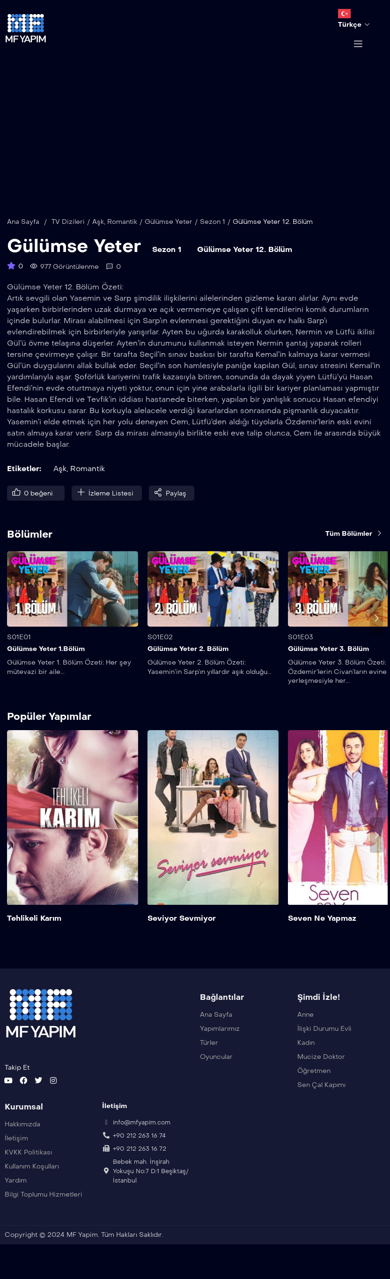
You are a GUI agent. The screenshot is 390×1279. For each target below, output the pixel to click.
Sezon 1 (212, 236)
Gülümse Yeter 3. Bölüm (328, 663)
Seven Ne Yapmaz (322, 932)
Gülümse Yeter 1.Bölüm (46, 663)
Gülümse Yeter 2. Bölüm (187, 663)
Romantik (122, 236)
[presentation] (376, 632)
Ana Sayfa (23, 236)
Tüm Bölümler (354, 547)
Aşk (98, 236)
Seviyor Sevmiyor (181, 932)
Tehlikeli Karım (34, 932)
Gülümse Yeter (168, 236)
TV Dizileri (68, 236)
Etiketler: (24, 482)
